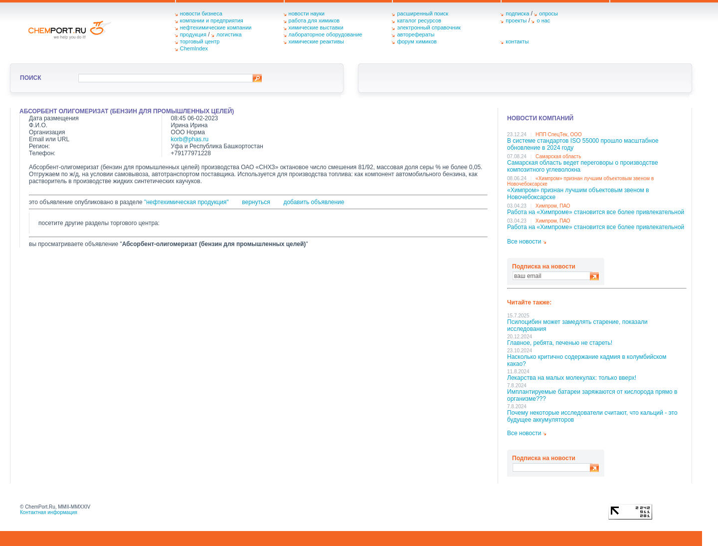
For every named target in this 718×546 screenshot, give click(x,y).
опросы (548, 13)
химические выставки (316, 27)
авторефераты (415, 34)
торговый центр (200, 41)
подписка (517, 13)
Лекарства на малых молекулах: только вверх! (571, 377)
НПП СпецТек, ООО (559, 134)
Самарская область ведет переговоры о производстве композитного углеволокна (582, 166)
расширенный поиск (422, 13)
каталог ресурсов (419, 20)
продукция (193, 34)
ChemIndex (194, 48)
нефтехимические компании (216, 27)
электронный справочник (428, 27)
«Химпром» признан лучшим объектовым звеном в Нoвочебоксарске (578, 194)
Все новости (524, 241)
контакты (517, 41)
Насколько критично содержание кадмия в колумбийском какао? (586, 360)
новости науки (307, 13)
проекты (516, 20)
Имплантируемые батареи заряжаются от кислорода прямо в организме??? (592, 395)
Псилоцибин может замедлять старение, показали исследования (577, 325)
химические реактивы (316, 41)
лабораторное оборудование (325, 34)
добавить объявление (313, 202)
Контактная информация (48, 512)
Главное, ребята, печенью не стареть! (559, 342)
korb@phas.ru (190, 139)
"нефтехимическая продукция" (186, 202)
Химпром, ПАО (553, 206)
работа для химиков (314, 20)
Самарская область (558, 156)
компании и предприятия (211, 20)
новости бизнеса (201, 13)
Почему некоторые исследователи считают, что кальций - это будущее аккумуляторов (592, 416)
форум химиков (416, 41)
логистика (229, 34)
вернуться (256, 202)
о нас (543, 20)
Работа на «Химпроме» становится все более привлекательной (595, 212)
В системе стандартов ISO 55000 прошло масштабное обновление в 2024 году (583, 144)
